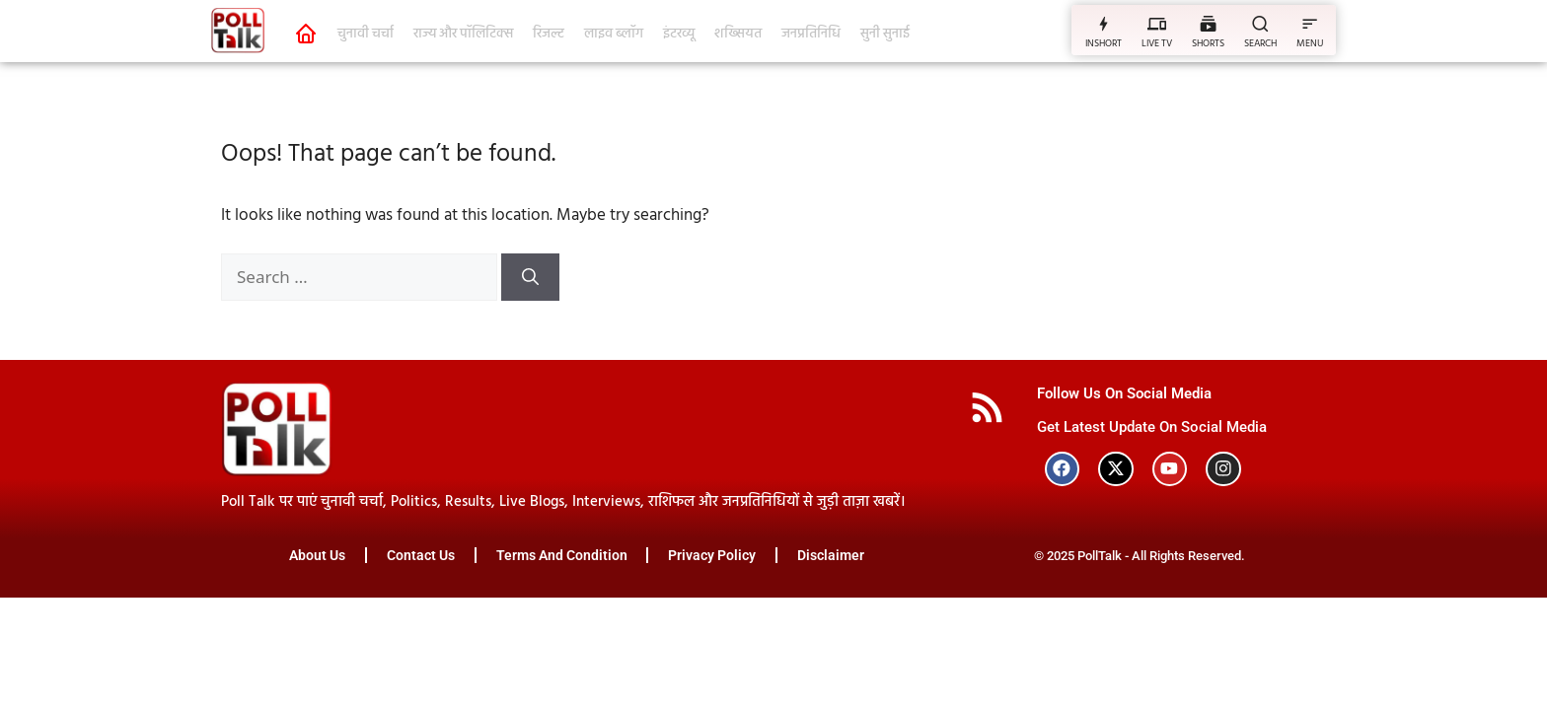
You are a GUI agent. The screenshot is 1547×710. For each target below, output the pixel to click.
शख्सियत (738, 34)
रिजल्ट (548, 34)
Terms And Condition (561, 556)
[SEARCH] (1260, 23)
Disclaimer (831, 556)
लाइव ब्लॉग (613, 34)
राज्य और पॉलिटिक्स (463, 34)
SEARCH (1260, 43)
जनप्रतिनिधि (811, 34)
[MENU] (1309, 23)
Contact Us (421, 556)
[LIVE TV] (1156, 23)
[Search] (530, 277)
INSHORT (1103, 43)
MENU (1309, 43)
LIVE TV (1157, 43)
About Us (317, 556)
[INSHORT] (1103, 23)
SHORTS (1208, 43)
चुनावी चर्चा (365, 34)
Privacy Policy (713, 556)
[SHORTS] (1208, 23)
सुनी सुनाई (885, 34)
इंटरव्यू (679, 34)
